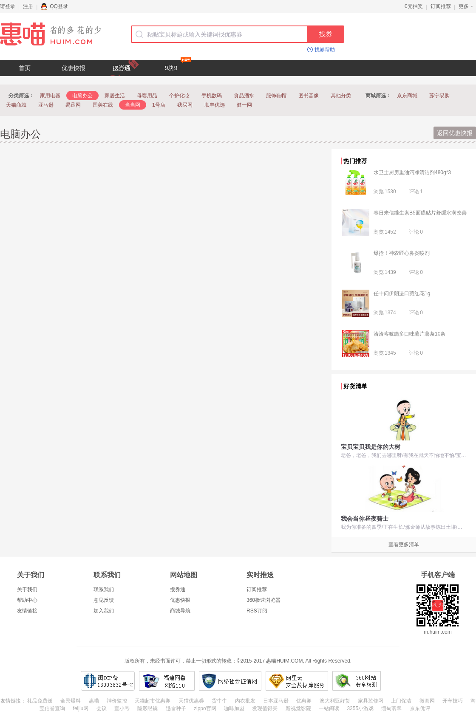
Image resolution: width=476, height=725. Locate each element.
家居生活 (115, 96)
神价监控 (117, 701)
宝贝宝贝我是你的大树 (370, 446)
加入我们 (104, 611)
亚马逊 (46, 105)
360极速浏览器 (263, 600)
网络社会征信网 (230, 681)
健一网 (244, 105)
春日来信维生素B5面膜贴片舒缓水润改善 (420, 213)
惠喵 (94, 701)
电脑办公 (82, 96)
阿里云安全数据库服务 (297, 681)
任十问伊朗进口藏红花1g (402, 293)
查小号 (122, 708)
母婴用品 (147, 96)
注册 (28, 6)
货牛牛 (219, 701)
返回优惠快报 (455, 133)
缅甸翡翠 (391, 708)
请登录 (7, 6)
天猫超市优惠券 (152, 701)
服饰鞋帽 (276, 96)
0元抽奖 (414, 6)
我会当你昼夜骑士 (364, 518)
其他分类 (341, 96)
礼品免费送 (40, 701)
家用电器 (50, 96)
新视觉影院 (298, 708)
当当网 (132, 105)
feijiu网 (81, 708)
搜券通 (177, 589)
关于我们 (27, 589)
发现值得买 (265, 708)
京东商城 (407, 96)
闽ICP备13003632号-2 (108, 681)
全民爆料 (70, 701)
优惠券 (304, 701)
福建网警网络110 (167, 681)
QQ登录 (54, 6)
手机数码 (211, 96)
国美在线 (103, 105)
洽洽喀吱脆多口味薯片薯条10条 (409, 334)
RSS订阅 (256, 611)
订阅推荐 (441, 6)
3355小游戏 (360, 708)
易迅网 (73, 105)
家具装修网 (370, 701)
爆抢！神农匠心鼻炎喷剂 (402, 253)
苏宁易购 (439, 96)
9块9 (178, 65)
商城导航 (180, 611)
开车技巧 (452, 701)
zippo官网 (205, 708)
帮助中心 (27, 600)
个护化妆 (179, 96)
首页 (25, 68)
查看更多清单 (403, 544)
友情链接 (27, 611)
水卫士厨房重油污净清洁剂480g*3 (412, 172)
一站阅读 (329, 708)
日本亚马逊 (276, 701)
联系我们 (104, 589)
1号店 (158, 105)
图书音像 (308, 96)
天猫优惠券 (191, 701)
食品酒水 (244, 96)
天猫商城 (16, 105)
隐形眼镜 (147, 708)
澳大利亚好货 (335, 701)
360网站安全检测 (356, 681)
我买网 (185, 105)
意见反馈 (104, 600)
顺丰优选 (214, 105)
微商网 (427, 701)
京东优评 (420, 708)
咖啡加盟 (234, 708)
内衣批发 (245, 701)
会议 (101, 708)
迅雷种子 (176, 708)
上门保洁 (401, 701)
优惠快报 (73, 68)
